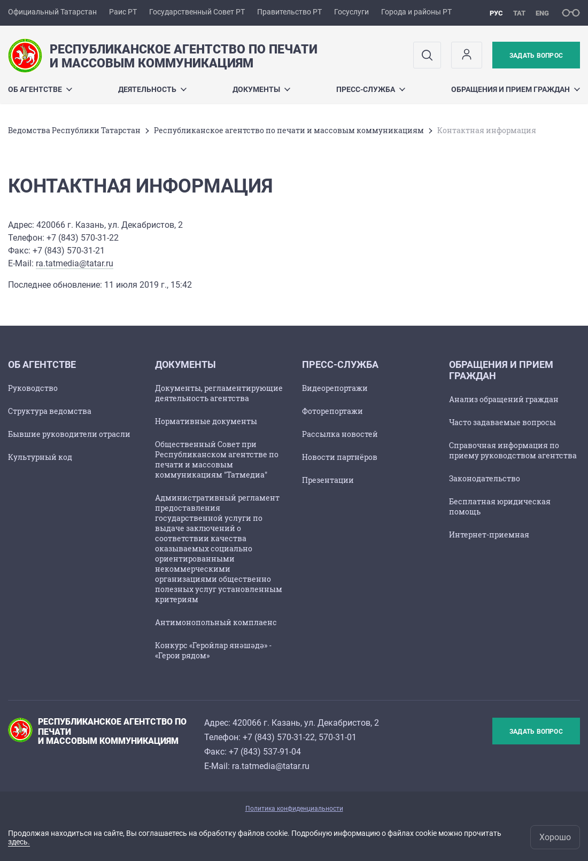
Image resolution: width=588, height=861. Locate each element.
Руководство (33, 388)
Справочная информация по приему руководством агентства (513, 450)
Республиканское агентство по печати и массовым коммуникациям (289, 130)
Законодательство (484, 478)
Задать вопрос (536, 55)
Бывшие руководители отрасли (69, 434)
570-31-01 (338, 737)
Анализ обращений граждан (504, 399)
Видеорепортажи (335, 388)
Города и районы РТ (416, 11)
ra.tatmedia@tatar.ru (74, 263)
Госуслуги (351, 11)
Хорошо (555, 837)
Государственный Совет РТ (197, 11)
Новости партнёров (339, 457)
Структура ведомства (49, 411)
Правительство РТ (289, 11)
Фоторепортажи (332, 411)
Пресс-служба (370, 89)
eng (542, 13)
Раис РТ (123, 11)
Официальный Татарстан (52, 11)
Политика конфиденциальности (294, 808)
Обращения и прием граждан (515, 89)
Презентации (328, 480)
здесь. (19, 841)
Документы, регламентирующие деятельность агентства (219, 393)
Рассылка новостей (340, 434)
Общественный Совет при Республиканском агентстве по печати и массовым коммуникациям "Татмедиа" (216, 459)
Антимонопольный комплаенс (216, 622)
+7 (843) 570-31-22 (279, 737)
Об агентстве (40, 89)
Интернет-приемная (489, 534)
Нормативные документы (206, 421)
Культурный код (40, 457)
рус (496, 13)
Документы (261, 89)
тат (519, 13)
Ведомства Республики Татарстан (74, 130)
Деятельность (152, 89)
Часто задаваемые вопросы (502, 422)
